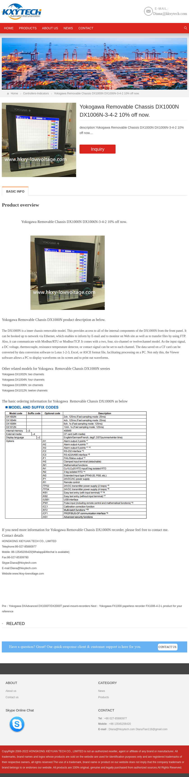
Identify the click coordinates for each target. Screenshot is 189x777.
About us (50, 28)
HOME (9, 28)
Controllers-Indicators (36, 93)
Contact (85, 28)
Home (14, 93)
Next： (95, 606)
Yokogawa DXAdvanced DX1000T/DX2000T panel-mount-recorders (49, 606)
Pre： (5, 606)
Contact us (12, 697)
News (68, 28)
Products (28, 28)
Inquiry (97, 149)
